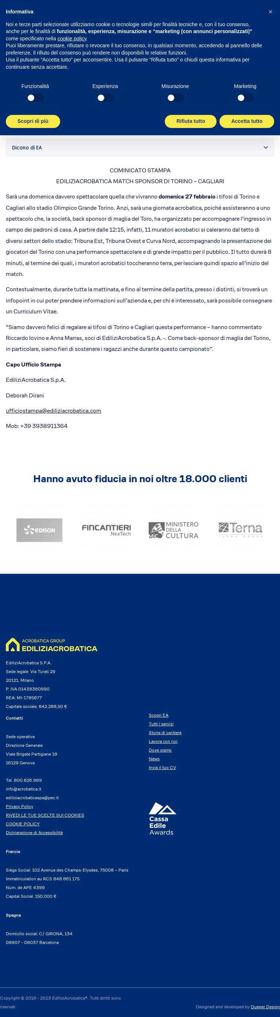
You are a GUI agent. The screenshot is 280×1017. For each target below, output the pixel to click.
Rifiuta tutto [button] (190, 121)
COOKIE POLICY (23, 823)
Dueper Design (265, 1006)
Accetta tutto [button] (246, 121)
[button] (270, 11)
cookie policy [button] (72, 38)
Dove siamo (160, 750)
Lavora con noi (163, 741)
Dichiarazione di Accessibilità (34, 832)
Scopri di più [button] (33, 121)
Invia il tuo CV (162, 767)
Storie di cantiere (165, 732)
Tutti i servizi (161, 723)
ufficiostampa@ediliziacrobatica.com (53, 411)
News (154, 758)
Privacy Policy (19, 806)
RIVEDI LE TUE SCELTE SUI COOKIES (45, 815)
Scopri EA (158, 715)
